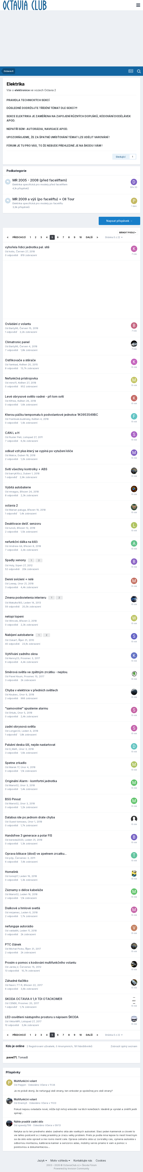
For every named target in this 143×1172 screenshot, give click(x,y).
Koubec (13, 692)
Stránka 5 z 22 (114, 237)
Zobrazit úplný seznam (124, 1044)
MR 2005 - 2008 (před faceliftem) (39, 180)
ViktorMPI (14, 1019)
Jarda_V (13, 964)
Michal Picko (16, 946)
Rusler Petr (15, 437)
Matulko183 (15, 601)
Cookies (101, 1158)
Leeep (12, 582)
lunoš (12, 527)
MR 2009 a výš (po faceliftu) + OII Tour (43, 199)
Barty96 (13, 328)
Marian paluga (17, 509)
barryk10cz (15, 473)
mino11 (13, 382)
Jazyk (42, 1158)
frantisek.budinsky (19, 418)
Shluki (12, 710)
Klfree (12, 400)
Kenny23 (14, 656)
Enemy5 (22, 1101)
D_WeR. (13, 746)
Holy (11, 564)
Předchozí (19, 237)
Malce (12, 455)
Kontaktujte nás (83, 1158)
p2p (11, 855)
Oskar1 (13, 637)
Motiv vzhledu (60, 1158)
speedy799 (24, 1123)
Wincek (13, 619)
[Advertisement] (71, 38)
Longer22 (14, 728)
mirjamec (14, 910)
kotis (12, 251)
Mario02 (14, 783)
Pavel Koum (16, 674)
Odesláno (41, 1082)
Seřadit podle (127, 232)
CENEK (13, 1001)
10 (80, 237)
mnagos (13, 491)
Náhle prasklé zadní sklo (28, 1119)
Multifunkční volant (25, 1079)
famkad (13, 364)
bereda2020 (16, 837)
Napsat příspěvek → (119, 220)
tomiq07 (13, 873)
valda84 (13, 928)
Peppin (22, 1082)
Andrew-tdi (15, 546)
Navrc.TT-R (15, 982)
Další (89, 237)
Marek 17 (14, 765)
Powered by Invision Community (71, 1166)
